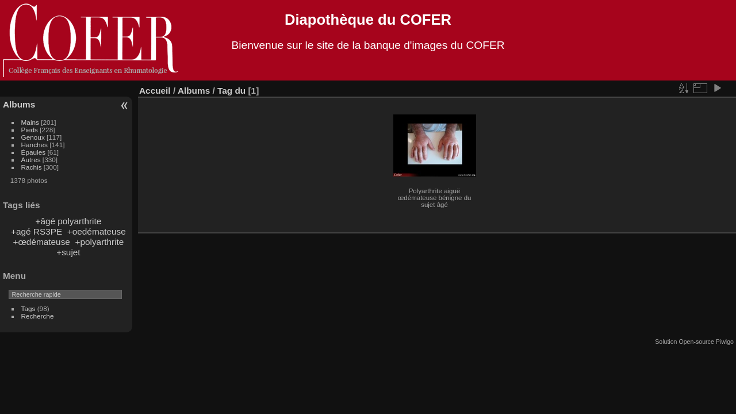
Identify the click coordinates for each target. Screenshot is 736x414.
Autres (31, 159)
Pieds (29, 129)
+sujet (68, 252)
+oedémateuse (96, 231)
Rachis (31, 167)
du (240, 90)
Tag (224, 90)
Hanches (34, 144)
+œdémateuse (41, 242)
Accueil (155, 90)
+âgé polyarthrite (68, 221)
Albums (19, 104)
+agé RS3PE (36, 231)
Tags (28, 308)
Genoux (33, 137)
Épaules (33, 152)
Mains (30, 122)
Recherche (37, 316)
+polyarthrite (99, 242)
